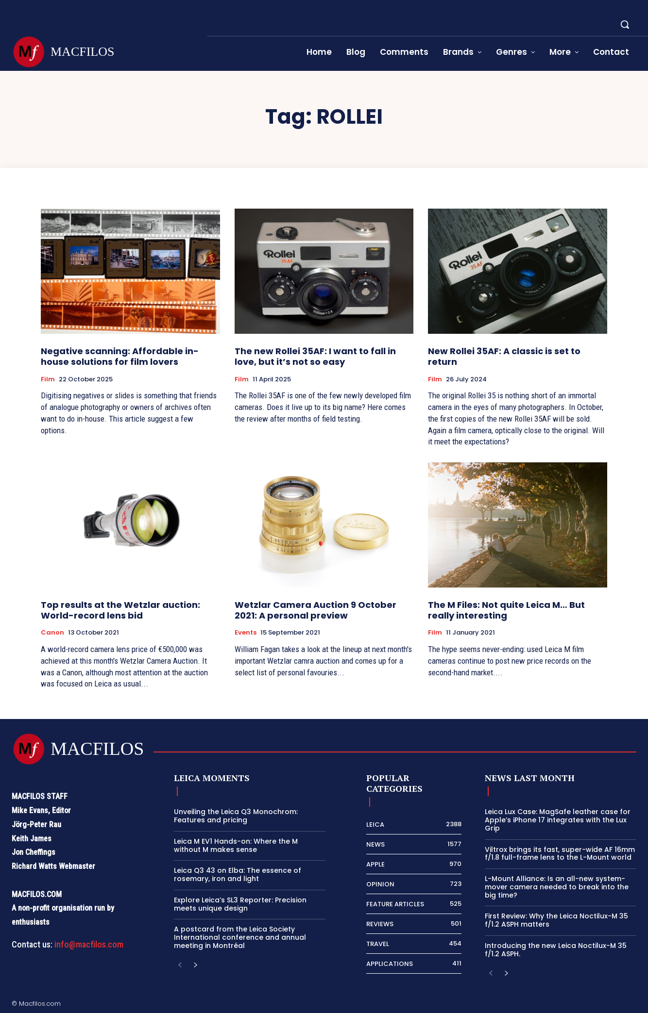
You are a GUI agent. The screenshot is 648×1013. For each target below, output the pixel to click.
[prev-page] (180, 966)
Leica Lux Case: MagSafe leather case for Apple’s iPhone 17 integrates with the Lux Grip (558, 820)
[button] (624, 24)
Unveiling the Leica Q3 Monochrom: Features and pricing (236, 816)
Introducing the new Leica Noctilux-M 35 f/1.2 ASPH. (556, 950)
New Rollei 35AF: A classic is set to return (504, 356)
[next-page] (195, 966)
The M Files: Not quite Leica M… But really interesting (506, 610)
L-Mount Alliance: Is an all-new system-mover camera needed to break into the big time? (557, 887)
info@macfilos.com (88, 944)
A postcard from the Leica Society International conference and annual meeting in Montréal (240, 937)
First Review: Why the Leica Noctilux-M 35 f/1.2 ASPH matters (556, 920)
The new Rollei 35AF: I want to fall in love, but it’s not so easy (315, 356)
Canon (52, 633)
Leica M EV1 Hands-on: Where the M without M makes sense (236, 845)
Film (48, 379)
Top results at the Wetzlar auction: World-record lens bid (120, 610)
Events (245, 633)
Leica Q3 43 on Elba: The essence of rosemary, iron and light (237, 874)
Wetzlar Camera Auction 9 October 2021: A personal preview (315, 610)
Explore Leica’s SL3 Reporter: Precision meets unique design (240, 904)
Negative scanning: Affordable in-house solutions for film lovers (120, 356)
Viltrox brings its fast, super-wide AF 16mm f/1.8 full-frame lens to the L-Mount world (560, 854)
